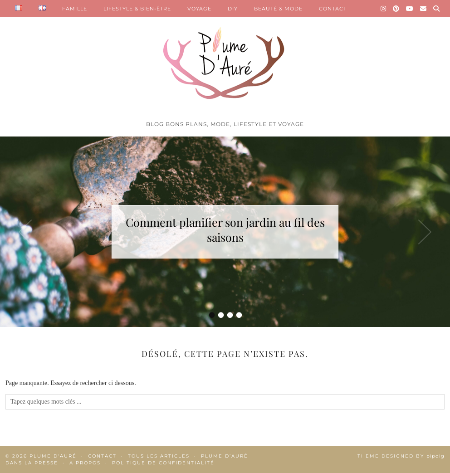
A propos (85, 463)
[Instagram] (383, 8)
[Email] (423, 8)
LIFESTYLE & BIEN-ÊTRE (137, 8)
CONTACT (333, 8)
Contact (102, 456)
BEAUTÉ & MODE (278, 8)
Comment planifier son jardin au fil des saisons (225, 229)
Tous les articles (159, 456)
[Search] (436, 8)
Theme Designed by (401, 456)
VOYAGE (199, 8)
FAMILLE (74, 8)
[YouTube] (410, 8)
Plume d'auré (53, 456)
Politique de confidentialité (163, 463)
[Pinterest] (396, 8)
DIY (233, 8)
